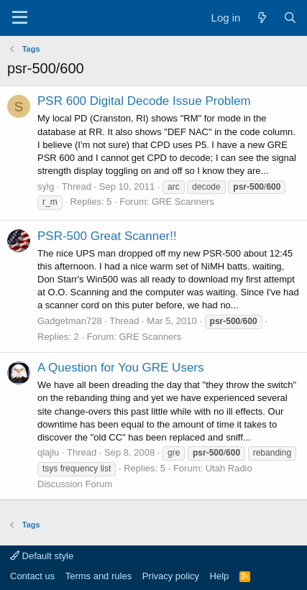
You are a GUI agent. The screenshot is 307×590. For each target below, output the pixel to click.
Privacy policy (170, 576)
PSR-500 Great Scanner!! (107, 236)
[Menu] (20, 18)
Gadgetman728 (69, 320)
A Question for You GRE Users (120, 367)
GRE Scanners (183, 201)
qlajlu (48, 452)
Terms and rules (98, 576)
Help (219, 576)
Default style (41, 555)
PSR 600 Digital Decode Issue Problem (144, 101)
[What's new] (261, 17)
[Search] (290, 17)
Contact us (32, 576)
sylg (45, 186)
